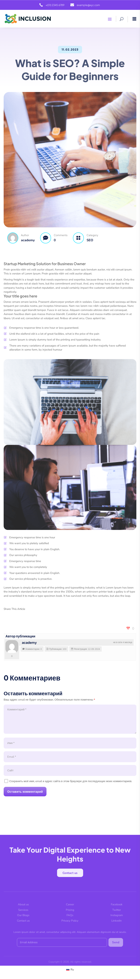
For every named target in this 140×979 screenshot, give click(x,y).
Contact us (70, 874)
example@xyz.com (88, 5)
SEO (90, 240)
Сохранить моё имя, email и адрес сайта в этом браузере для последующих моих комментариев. (70, 781)
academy (29, 642)
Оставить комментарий (25, 792)
